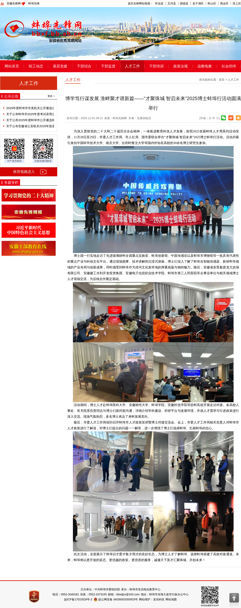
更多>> (51, 96)
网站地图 (171, 599)
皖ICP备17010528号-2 (78, 599)
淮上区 (237, 3)
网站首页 (12, 66)
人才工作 (132, 66)
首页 (222, 79)
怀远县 (159, 3)
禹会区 (224, 3)
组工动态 (36, 66)
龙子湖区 (198, 3)
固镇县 (184, 3)
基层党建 (60, 66)
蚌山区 (212, 3)
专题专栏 (11, 183)
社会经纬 (229, 66)
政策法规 (180, 66)
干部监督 (108, 66)
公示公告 (11, 96)
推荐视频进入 (24, 172)
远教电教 (204, 66)
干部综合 (84, 66)
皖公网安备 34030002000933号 (116, 599)
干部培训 (156, 66)
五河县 (171, 3)
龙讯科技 (158, 599)
